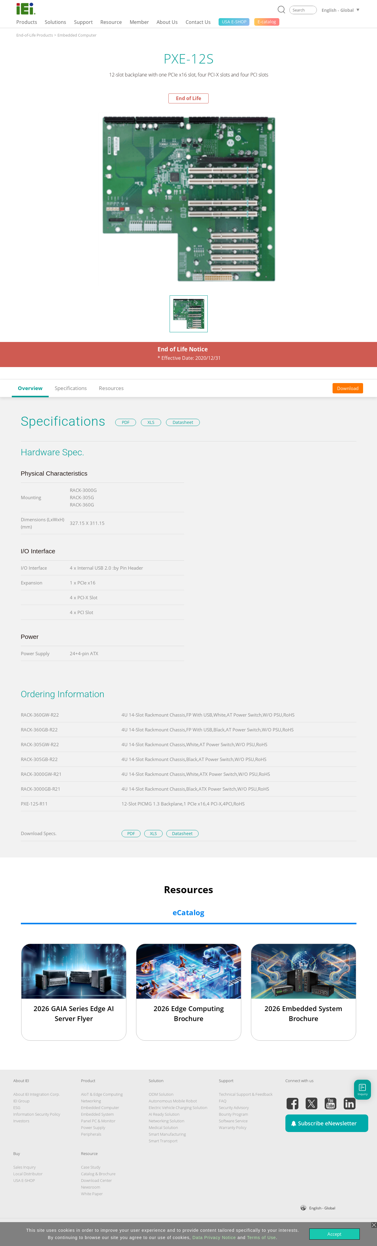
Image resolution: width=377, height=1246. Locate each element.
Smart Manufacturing (167, 1134)
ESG (16, 1107)
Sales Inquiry (24, 1167)
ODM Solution (161, 1094)
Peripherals (91, 1134)
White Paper (92, 1193)
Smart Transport (163, 1141)
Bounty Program (233, 1114)
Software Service (233, 1121)
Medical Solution (163, 1127)
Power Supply (93, 1127)
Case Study (90, 1167)
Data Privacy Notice (214, 1237)
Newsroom (90, 1187)
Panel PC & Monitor (98, 1121)
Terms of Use (261, 1237)
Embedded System (97, 1114)
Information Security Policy (36, 1114)
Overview (30, 388)
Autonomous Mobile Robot (173, 1101)
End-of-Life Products (34, 35)
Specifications (71, 388)
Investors (21, 1121)
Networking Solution (166, 1121)
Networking (91, 1101)
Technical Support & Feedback (245, 1094)
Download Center (96, 1180)
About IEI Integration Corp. (36, 1094)
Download (348, 388)
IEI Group (21, 1101)
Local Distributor (28, 1173)
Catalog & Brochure (98, 1173)
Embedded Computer (76, 35)
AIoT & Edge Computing (102, 1094)
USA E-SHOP (24, 1180)
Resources (111, 388)
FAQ (222, 1101)
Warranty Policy (232, 1127)
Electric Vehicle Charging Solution (178, 1107)
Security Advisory (234, 1107)
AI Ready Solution (164, 1114)
